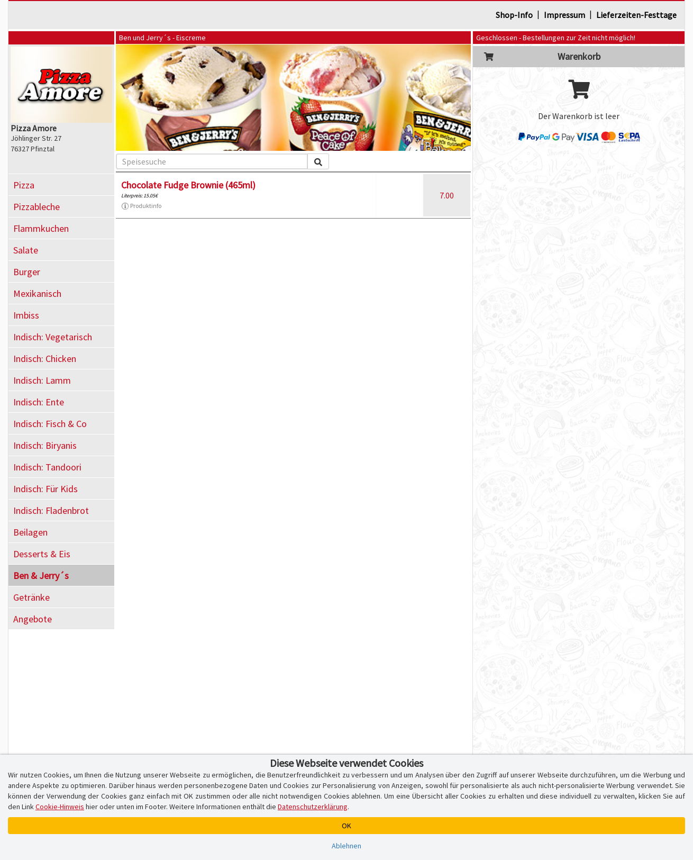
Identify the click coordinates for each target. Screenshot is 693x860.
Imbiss (26, 315)
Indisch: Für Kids (45, 489)
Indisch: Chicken (44, 358)
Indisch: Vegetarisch (52, 337)
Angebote (32, 619)
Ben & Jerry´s (41, 575)
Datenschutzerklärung (313, 806)
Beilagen (30, 532)
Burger (26, 272)
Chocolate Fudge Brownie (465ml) (188, 185)
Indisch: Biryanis (45, 445)
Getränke (31, 597)
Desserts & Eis (41, 554)
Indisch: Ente (38, 402)
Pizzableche (36, 207)
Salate (25, 250)
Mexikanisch (37, 293)
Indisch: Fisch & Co (50, 424)
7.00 (447, 195)
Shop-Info (514, 15)
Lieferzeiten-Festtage (636, 15)
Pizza (23, 185)
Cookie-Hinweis (59, 806)
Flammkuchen (41, 228)
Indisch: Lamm (42, 380)
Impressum (564, 15)
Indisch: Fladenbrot (51, 510)
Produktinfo (141, 206)
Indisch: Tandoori (47, 467)
